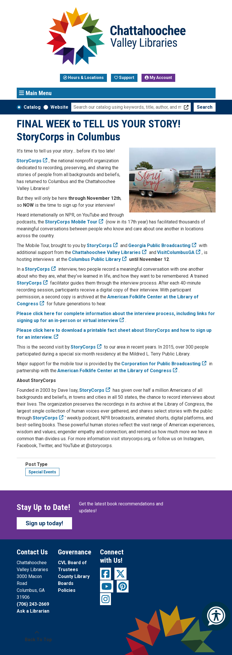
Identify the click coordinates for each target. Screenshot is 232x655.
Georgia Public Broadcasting (159, 245)
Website (59, 107)
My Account (158, 77)
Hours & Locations (83, 77)
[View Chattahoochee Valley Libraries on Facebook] (105, 574)
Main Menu (35, 93)
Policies (67, 590)
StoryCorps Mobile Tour (71, 222)
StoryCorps (99, 245)
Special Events (42, 472)
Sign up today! (44, 523)
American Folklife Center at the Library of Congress (114, 370)
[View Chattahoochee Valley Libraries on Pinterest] (123, 586)
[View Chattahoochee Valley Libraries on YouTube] (106, 586)
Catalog (32, 107)
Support (124, 77)
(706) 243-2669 (33, 604)
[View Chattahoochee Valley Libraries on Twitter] (120, 574)
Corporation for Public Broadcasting (161, 363)
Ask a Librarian (33, 611)
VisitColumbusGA (176, 252)
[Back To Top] (37, 636)
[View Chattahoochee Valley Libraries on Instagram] (105, 599)
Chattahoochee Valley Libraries (106, 252)
